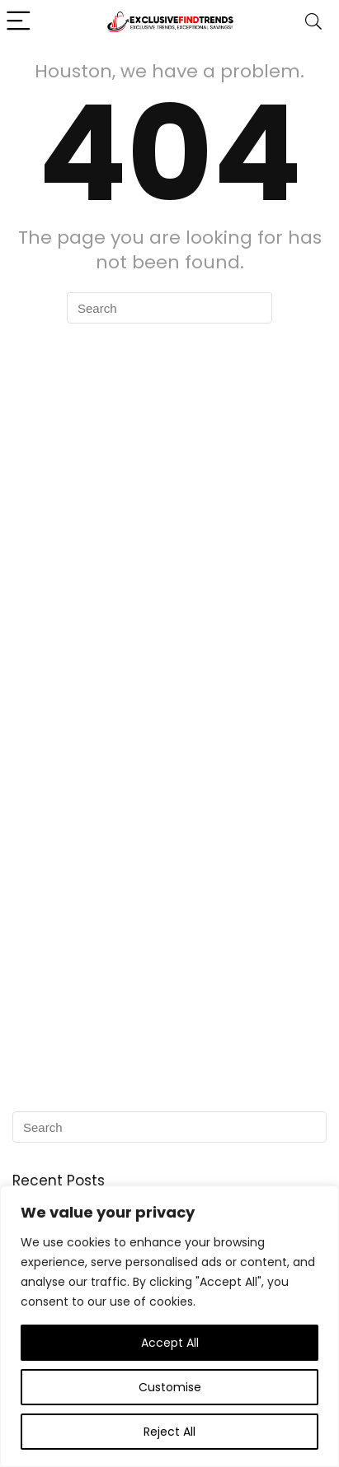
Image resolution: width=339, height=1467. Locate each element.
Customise (170, 1387)
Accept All (170, 1342)
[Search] (313, 22)
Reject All (169, 1431)
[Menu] (20, 22)
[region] (169, 1326)
